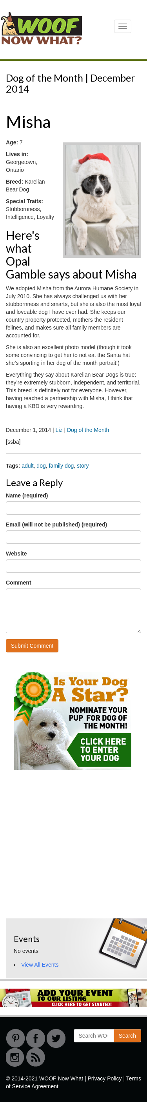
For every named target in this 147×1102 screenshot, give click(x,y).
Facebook (35, 1038)
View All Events (39, 965)
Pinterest (15, 1038)
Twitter (56, 1038)
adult (27, 466)
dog (40, 466)
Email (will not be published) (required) (56, 524)
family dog (61, 466)
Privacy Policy (104, 1078)
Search (127, 1036)
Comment (18, 582)
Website (16, 553)
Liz (59, 430)
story (83, 466)
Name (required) (27, 495)
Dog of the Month (88, 430)
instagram (15, 1057)
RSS (35, 1057)
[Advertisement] (64, 859)
